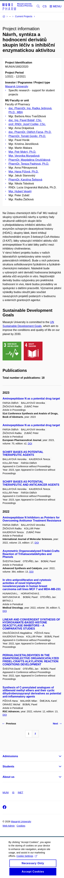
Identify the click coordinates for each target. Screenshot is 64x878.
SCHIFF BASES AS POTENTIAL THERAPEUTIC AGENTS (23, 453)
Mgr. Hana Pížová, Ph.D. (24, 171)
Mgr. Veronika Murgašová (24, 155)
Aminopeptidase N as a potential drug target (31, 398)
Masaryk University (16, 86)
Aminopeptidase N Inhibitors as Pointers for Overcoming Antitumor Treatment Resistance (32, 519)
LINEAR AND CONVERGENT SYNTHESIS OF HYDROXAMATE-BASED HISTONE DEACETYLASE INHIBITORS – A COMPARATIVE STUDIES (31, 624)
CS (45, 6)
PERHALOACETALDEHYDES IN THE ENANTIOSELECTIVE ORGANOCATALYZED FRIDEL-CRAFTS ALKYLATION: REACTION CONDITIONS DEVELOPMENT (31, 660)
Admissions (10, 756)
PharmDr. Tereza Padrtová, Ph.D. (29, 163)
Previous (9, 723)
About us (8, 776)
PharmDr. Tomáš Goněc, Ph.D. (27, 136)
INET (20, 792)
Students (8, 766)
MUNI (6, 792)
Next (57, 723)
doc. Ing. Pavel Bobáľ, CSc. (25, 120)
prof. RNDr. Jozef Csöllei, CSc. (27, 124)
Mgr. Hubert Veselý (20, 191)
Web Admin (9, 825)
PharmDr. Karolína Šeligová (25, 179)
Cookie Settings (26, 859)
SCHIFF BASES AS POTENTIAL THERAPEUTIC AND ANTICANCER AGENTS (31, 483)
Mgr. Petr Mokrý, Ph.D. (22, 151)
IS (13, 792)
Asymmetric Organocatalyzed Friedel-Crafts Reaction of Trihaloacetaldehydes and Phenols (31, 554)
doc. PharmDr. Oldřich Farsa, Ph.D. (30, 132)
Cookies (21, 825)
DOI (30, 443)
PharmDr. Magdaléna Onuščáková (29, 159)
